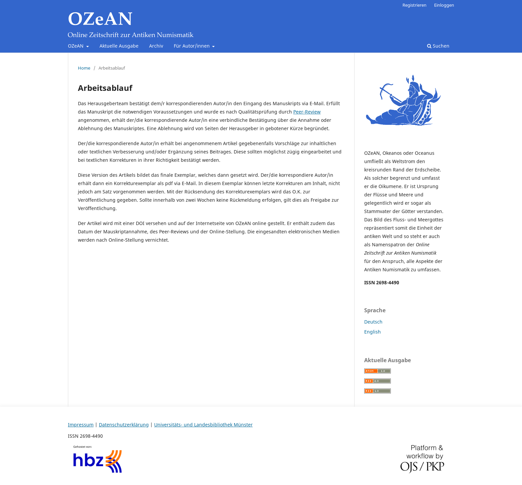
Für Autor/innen (192, 46)
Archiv (156, 46)
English (372, 332)
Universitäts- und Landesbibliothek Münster (203, 424)
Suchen (438, 46)
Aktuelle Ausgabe (119, 46)
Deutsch (373, 322)
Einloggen (444, 5)
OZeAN (76, 46)
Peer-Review (307, 112)
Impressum (81, 424)
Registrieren (414, 5)
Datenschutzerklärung (124, 424)
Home (84, 68)
